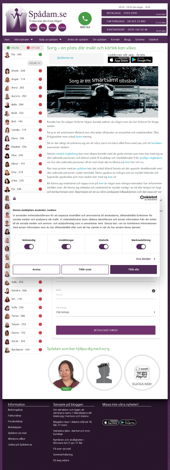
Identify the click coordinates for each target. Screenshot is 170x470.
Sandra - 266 (23, 290)
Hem (7, 39)
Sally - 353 (23, 282)
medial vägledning (67, 153)
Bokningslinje (15, 409)
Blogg (127, 39)
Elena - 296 (23, 138)
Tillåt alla (133, 269)
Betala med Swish (106, 330)
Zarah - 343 (23, 341)
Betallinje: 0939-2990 (136, 13)
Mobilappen (14, 427)
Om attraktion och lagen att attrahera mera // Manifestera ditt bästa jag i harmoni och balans (72, 412)
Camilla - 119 (23, 130)
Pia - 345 (23, 54)
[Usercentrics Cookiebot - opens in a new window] (142, 198)
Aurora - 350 (23, 96)
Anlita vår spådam (78, 39)
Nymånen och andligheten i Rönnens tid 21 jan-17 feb (68, 441)
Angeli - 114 (23, 79)
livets (79, 136)
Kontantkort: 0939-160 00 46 (136, 30)
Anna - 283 (23, 87)
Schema (139, 39)
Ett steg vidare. (61, 460)
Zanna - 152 (23, 332)
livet (127, 162)
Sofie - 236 (23, 307)
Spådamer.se (65, 57)
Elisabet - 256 (23, 147)
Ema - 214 (23, 172)
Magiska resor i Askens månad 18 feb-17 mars (72, 423)
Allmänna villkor (17, 438)
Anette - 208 (23, 70)
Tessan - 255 (23, 324)
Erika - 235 (23, 180)
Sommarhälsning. (63, 454)
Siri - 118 (23, 299)
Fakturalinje (14, 415)
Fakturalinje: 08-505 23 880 (136, 22)
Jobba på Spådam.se (20, 444)
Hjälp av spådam (51, 39)
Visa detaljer (143, 258)
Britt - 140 (23, 121)
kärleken (157, 143)
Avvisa (37, 269)
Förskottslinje (15, 421)
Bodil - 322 (23, 113)
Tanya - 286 (23, 316)
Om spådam (99, 39)
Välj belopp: (61, 307)
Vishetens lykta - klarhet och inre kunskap (71, 432)
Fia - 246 (23, 189)
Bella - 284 (23, 104)
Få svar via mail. (62, 448)
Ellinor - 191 (23, 163)
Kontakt (115, 39)
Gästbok (153, 39)
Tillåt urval (85, 269)
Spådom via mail (17, 432)
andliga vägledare (151, 158)
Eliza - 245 (23, 155)
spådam (82, 168)
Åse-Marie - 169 (23, 349)
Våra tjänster (24, 39)
